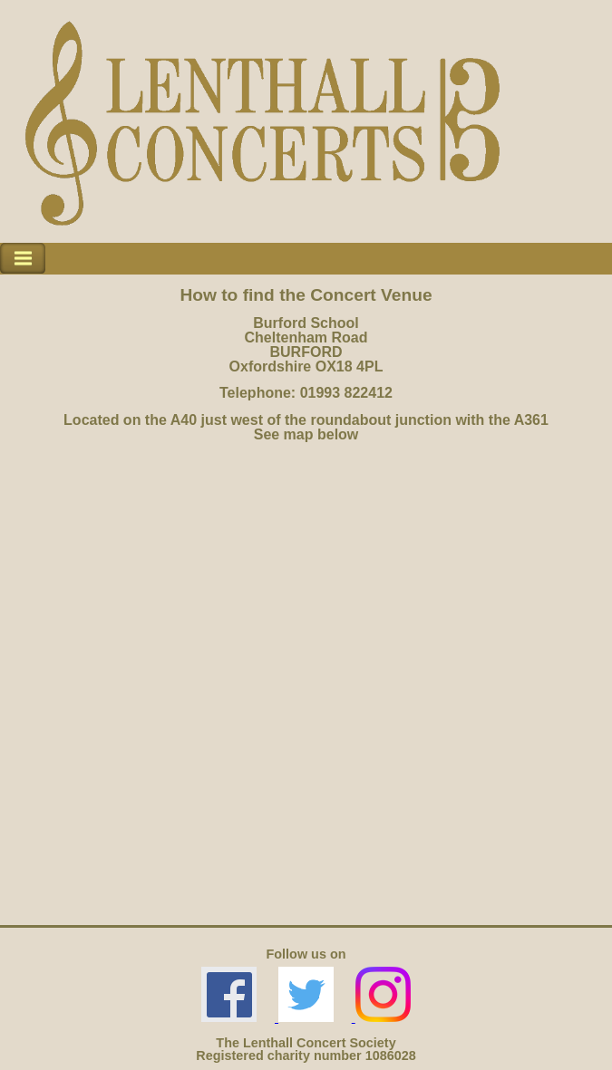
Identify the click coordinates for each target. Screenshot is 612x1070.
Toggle (22, 259)
